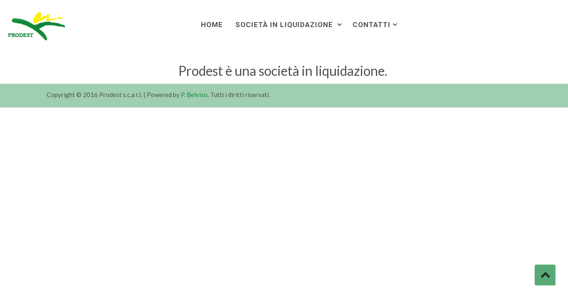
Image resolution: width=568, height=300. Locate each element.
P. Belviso (194, 94)
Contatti (371, 24)
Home (212, 24)
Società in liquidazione (285, 24)
